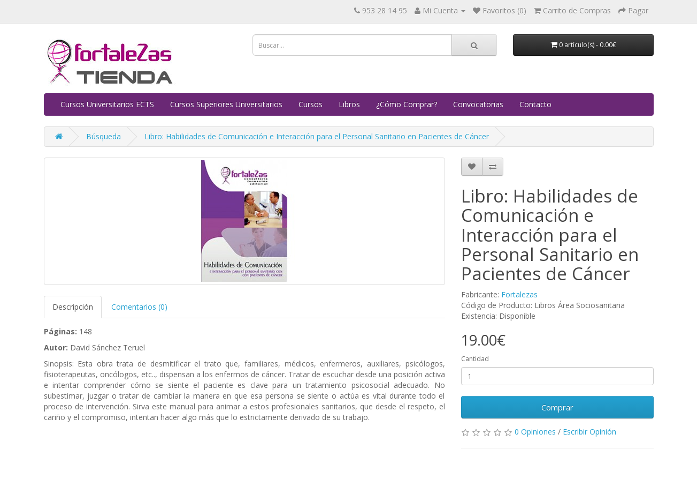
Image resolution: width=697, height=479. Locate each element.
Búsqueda (103, 136)
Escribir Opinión (589, 431)
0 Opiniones (535, 431)
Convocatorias (478, 104)
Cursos (310, 104)
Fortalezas (519, 294)
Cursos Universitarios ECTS (107, 104)
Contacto (535, 104)
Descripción (72, 307)
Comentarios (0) (139, 307)
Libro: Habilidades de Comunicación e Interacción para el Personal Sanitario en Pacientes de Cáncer (316, 136)
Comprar (557, 407)
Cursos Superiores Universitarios (226, 104)
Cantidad (475, 358)
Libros (349, 104)
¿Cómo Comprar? (406, 104)
